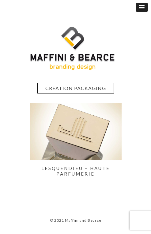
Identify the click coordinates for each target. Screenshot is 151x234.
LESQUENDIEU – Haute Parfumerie (75, 170)
